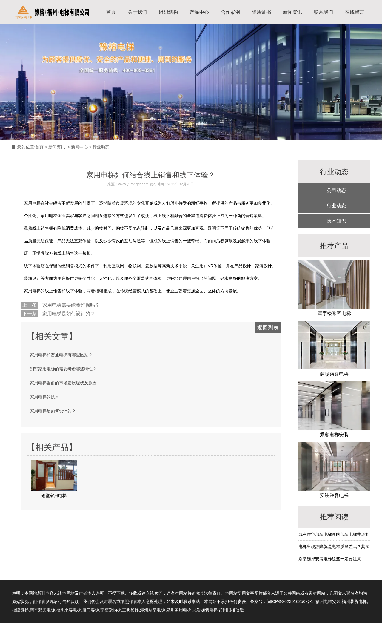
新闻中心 (79, 147)
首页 (111, 12)
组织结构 (168, 12)
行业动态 (336, 205)
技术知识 (336, 220)
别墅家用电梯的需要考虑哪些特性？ (63, 368)
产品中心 (199, 12)
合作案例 (230, 12)
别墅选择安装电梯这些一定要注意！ (331, 558)
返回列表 (268, 328)
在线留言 (354, 12)
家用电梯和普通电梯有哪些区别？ (61, 354)
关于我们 (137, 12)
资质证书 (261, 12)
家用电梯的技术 (44, 397)
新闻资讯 (292, 12)
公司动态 (336, 190)
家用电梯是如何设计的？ (68, 313)
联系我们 (323, 12)
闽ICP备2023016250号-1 (290, 601)
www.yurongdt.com (133, 184)
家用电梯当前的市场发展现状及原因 (63, 382)
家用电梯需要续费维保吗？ (70, 305)
